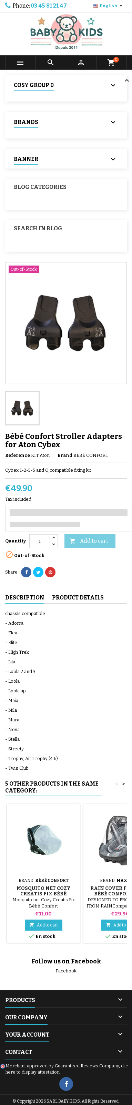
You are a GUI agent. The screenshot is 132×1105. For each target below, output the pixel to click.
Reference (17, 455)
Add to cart (89, 541)
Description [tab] (24, 597)
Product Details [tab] (78, 597)
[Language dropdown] (108, 6)
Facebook (66, 970)
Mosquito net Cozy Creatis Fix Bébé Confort (44, 893)
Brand (65, 455)
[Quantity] (39, 541)
